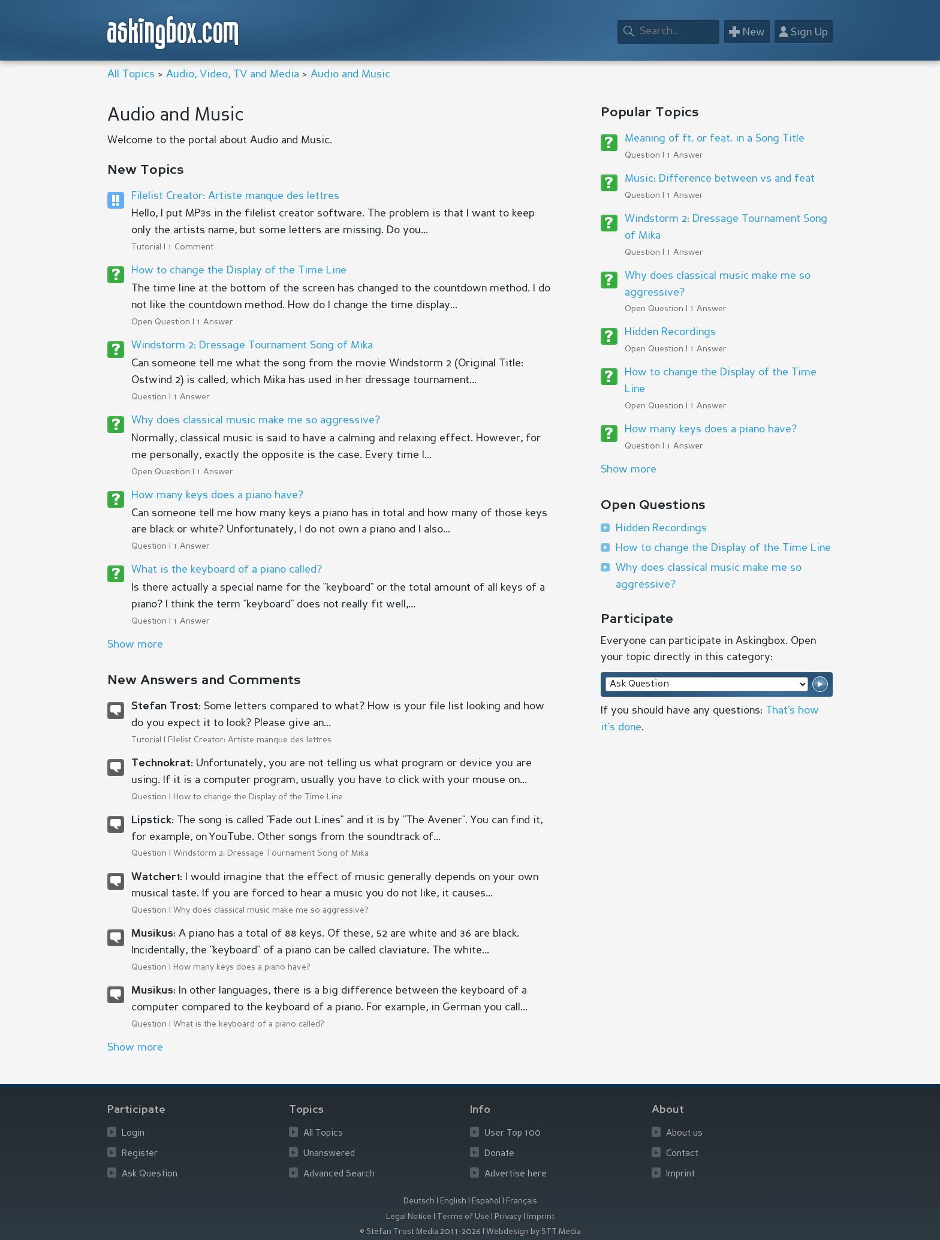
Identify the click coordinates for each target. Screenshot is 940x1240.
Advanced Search (339, 1174)
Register (140, 1153)
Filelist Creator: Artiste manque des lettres (235, 196)
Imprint (680, 1174)
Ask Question (149, 1174)
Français (521, 1201)
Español (486, 1201)
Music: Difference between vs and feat (720, 178)
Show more (628, 469)
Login (133, 1133)
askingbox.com (173, 32)
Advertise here (515, 1174)
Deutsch (419, 1201)
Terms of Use (463, 1217)
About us (684, 1133)
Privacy (508, 1217)
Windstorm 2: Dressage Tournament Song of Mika (252, 345)
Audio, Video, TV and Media (232, 74)
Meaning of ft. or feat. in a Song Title (715, 138)
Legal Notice (409, 1217)
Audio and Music (350, 74)
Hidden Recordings (670, 332)
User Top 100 (512, 1133)
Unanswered (329, 1153)
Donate (499, 1153)
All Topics (131, 74)
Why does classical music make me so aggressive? (255, 420)
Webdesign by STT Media (533, 1232)
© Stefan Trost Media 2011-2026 (420, 1232)
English (453, 1201)
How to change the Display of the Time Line (239, 270)
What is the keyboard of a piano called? (226, 569)
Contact (682, 1153)
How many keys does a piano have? (217, 495)
